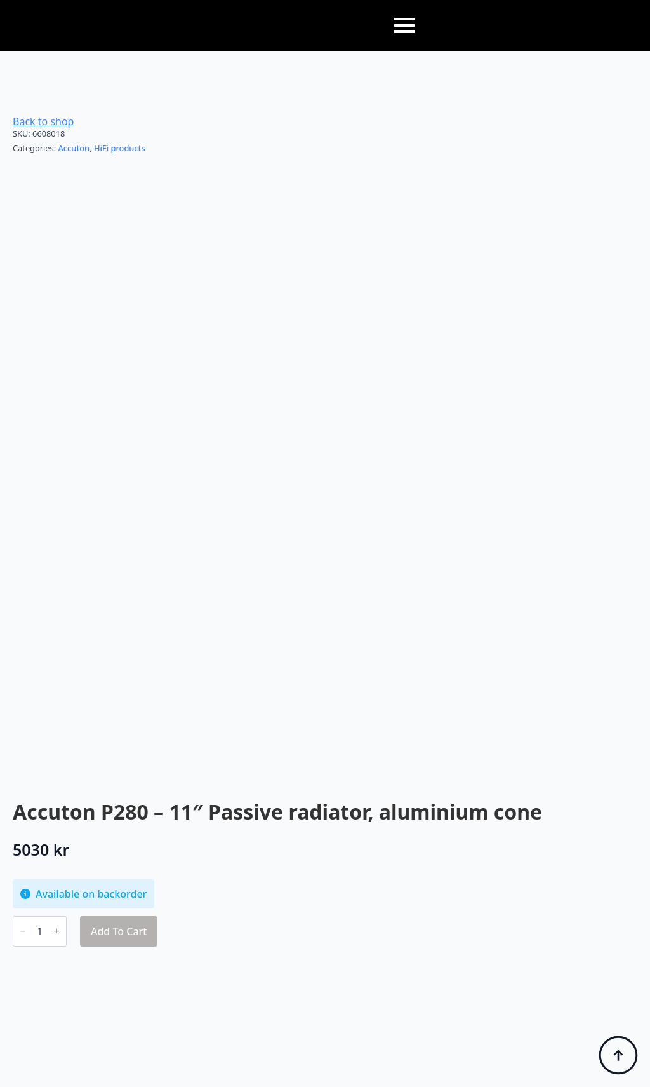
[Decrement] (23, 931)
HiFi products (119, 148)
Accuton (74, 148)
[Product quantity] (40, 931)
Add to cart (119, 931)
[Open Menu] (404, 25)
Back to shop (43, 121)
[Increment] (56, 931)
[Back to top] (618, 1055)
